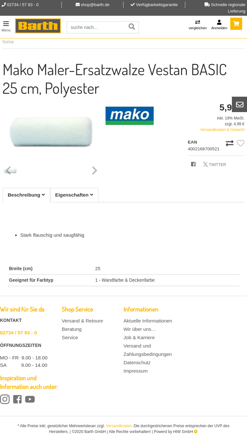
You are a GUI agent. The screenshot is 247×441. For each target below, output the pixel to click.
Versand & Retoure (82, 320)
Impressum (136, 371)
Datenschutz (137, 362)
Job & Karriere (139, 337)
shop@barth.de (95, 4)
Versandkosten (118, 426)
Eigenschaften (74, 195)
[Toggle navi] (6, 25)
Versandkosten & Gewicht (222, 130)
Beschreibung (26, 195)
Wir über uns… (140, 329)
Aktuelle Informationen (148, 320)
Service (70, 337)
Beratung (72, 329)
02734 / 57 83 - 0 (18, 332)
